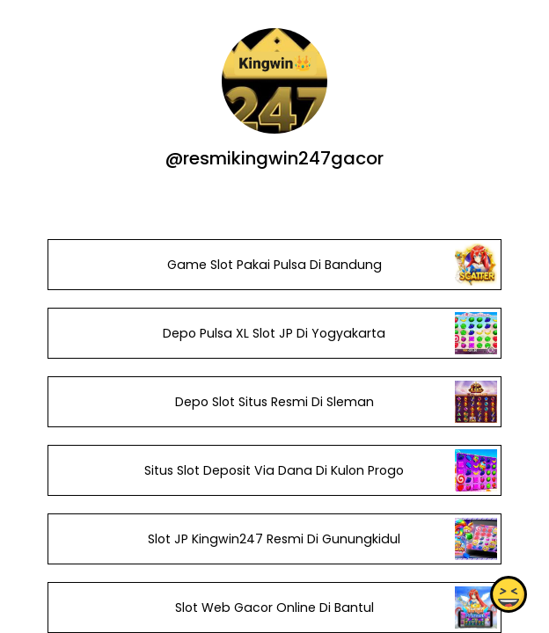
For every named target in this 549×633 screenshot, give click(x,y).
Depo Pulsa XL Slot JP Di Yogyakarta (274, 333)
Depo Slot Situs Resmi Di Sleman (274, 402)
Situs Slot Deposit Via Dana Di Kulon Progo (274, 470)
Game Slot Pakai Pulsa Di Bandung (274, 264)
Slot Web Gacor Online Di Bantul (274, 607)
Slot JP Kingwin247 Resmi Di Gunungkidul (274, 539)
